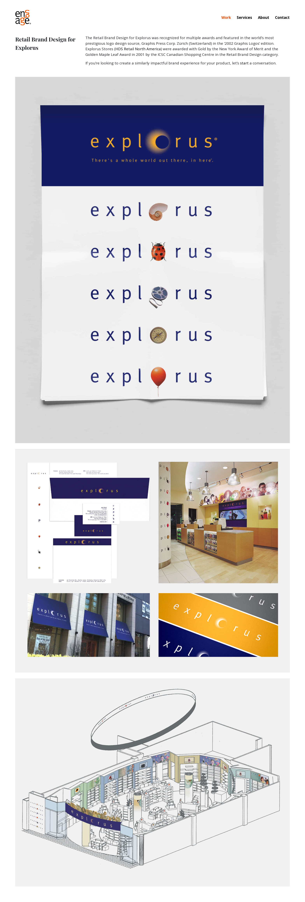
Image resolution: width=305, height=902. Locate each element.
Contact (282, 17)
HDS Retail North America (138, 48)
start (244, 63)
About (263, 17)
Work (226, 17)
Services (244, 17)
